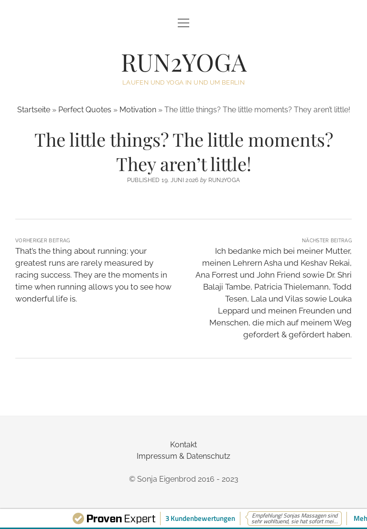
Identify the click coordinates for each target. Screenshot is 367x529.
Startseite (33, 109)
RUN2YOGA (184, 61)
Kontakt (183, 444)
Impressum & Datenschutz (183, 456)
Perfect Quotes (84, 109)
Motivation (137, 109)
